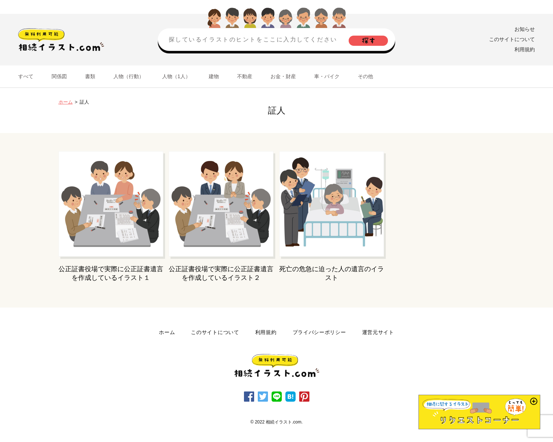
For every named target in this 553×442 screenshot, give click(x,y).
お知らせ (524, 29)
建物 (214, 76)
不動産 (244, 76)
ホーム (66, 102)
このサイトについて (512, 39)
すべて (25, 76)
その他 (365, 76)
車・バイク (327, 76)
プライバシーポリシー (319, 332)
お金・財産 (283, 76)
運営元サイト (378, 332)
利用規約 (524, 49)
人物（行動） (128, 76)
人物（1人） (176, 76)
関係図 (59, 76)
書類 (90, 76)
